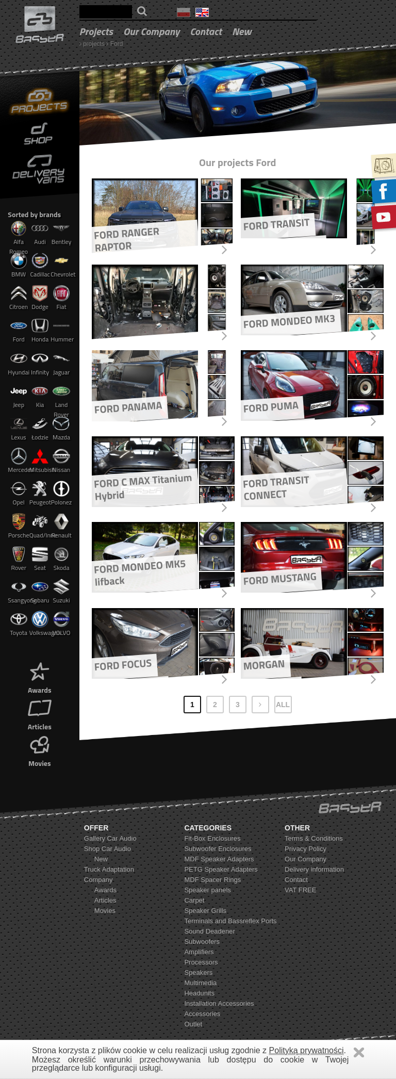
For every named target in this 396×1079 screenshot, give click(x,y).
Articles (40, 713)
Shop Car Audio (107, 849)
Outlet (193, 1024)
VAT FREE (300, 890)
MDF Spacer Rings (212, 880)
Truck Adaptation (109, 869)
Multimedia (200, 983)
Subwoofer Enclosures (217, 849)
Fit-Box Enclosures (212, 838)
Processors (201, 962)
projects (96, 31)
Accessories (202, 1014)
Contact (206, 31)
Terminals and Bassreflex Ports (230, 921)
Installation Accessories (219, 1003)
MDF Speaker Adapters (219, 859)
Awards (40, 677)
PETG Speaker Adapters (220, 869)
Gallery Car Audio (110, 838)
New (242, 31)
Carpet (194, 900)
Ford (116, 43)
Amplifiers (198, 952)
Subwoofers (202, 941)
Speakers (198, 972)
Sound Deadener (209, 931)
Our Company (151, 31)
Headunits (199, 993)
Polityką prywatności (306, 1050)
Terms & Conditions (314, 838)
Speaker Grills (205, 910)
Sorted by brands (34, 214)
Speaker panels (207, 890)
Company (98, 880)
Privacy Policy (305, 849)
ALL (283, 704)
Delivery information (314, 869)
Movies (40, 750)
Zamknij (359, 1052)
